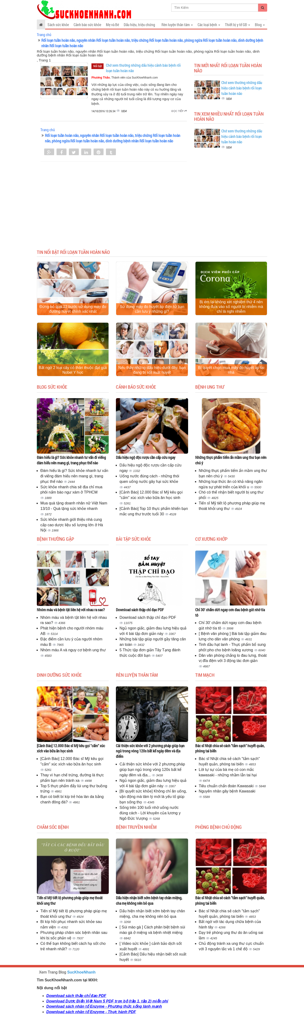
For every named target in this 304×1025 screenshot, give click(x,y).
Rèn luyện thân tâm (137, 675)
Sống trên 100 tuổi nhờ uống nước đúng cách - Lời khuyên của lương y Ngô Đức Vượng (149, 813)
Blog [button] (260, 24)
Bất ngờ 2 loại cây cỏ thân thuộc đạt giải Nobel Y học (73, 370)
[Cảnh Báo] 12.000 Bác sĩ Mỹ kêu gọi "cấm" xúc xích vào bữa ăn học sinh (71, 748)
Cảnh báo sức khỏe (87, 24)
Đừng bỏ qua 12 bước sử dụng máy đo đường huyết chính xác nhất (72, 309)
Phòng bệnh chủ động (218, 827)
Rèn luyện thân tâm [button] (177, 24)
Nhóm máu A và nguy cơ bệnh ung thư (73, 650)
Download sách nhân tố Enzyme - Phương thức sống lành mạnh (104, 1006)
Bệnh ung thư (209, 387)
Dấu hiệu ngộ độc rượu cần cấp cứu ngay (145, 457)
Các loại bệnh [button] (209, 24)
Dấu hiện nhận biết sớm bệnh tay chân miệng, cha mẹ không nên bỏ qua (149, 900)
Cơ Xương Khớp (211, 539)
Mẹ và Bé (112, 24)
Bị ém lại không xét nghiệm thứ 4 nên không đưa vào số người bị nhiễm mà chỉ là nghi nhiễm (231, 306)
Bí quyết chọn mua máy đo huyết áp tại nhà (231, 370)
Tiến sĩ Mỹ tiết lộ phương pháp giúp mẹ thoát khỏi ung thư (70, 900)
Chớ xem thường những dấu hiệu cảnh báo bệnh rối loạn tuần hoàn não (241, 88)
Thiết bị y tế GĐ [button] (237, 24)
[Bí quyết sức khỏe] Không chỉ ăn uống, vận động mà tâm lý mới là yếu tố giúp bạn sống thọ (153, 796)
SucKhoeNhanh (81, 972)
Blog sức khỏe (52, 387)
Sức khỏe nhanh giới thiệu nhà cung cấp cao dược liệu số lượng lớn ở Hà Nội (71, 524)
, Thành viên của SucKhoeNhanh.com (124, 77)
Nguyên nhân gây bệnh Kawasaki (227, 791)
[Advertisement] (152, 209)
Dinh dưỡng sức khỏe (59, 675)
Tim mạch (204, 675)
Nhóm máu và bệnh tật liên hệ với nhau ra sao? (71, 609)
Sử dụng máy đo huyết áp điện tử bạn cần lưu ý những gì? (152, 309)
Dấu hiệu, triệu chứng (139, 24)
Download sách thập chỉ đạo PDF (140, 609)
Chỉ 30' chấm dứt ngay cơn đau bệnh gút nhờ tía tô (230, 612)
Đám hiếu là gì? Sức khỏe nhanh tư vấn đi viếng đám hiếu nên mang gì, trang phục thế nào (71, 460)
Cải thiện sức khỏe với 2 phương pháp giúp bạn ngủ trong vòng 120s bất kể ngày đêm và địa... (152, 769)
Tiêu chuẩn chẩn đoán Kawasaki (227, 786)
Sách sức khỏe (58, 24)
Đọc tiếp (179, 111)
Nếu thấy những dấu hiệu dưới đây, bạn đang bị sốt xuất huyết (152, 370)
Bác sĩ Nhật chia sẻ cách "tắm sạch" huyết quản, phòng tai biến (230, 748)
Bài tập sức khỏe (133, 539)
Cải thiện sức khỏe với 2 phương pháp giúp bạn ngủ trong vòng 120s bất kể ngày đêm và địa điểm (150, 751)
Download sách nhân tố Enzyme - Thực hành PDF (91, 1012)
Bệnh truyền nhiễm (136, 827)
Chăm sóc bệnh (53, 827)
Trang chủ (44, 34)
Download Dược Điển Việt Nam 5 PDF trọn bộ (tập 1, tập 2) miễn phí (107, 1001)
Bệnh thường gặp (55, 539)
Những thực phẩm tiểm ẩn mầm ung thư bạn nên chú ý (230, 460)
